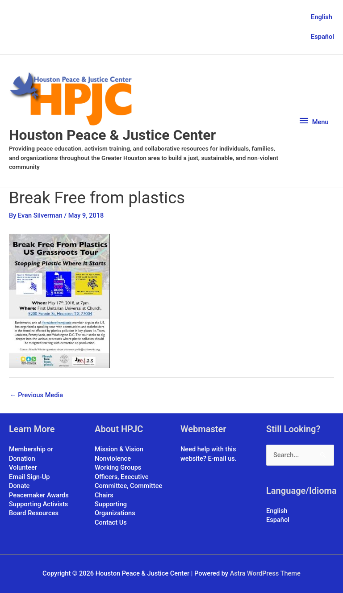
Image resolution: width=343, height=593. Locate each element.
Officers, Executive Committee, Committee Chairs (128, 486)
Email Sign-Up (29, 477)
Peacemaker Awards (39, 495)
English (321, 17)
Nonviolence (113, 458)
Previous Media (36, 395)
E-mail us (221, 458)
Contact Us (111, 522)
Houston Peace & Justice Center (112, 134)
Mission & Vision (119, 449)
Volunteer (23, 467)
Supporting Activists (38, 504)
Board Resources (34, 513)
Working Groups (118, 467)
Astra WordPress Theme (265, 573)
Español (322, 37)
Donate (19, 486)
